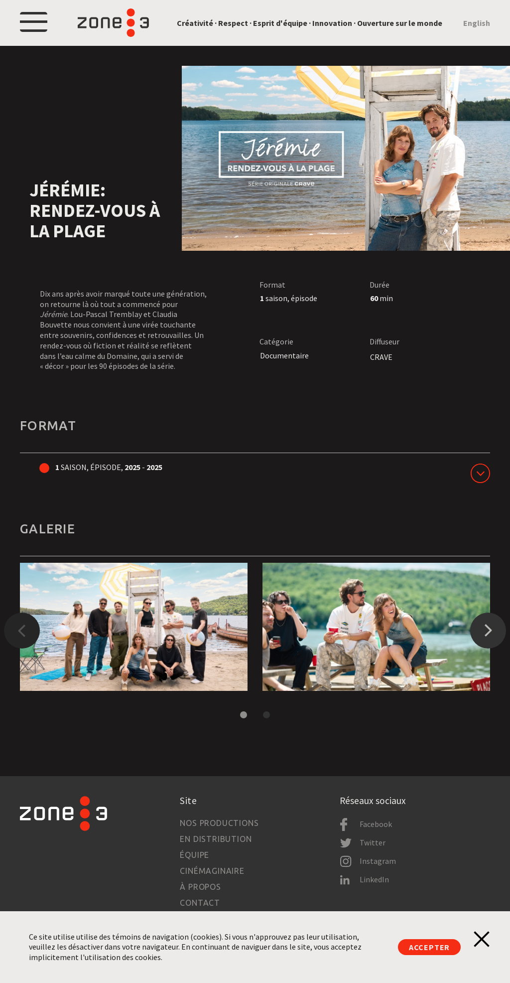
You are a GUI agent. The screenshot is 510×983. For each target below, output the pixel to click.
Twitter (372, 842)
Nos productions (219, 823)
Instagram (378, 861)
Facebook (376, 824)
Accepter (429, 947)
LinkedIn (374, 879)
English (476, 23)
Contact (200, 902)
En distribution (216, 838)
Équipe (194, 854)
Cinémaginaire (212, 870)
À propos (200, 886)
